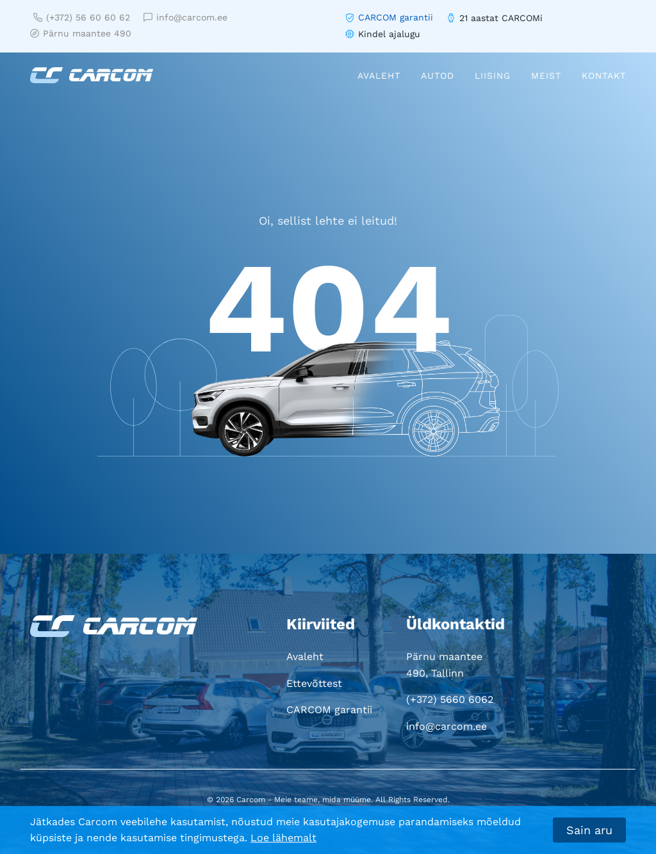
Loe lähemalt (283, 838)
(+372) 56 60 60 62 (81, 17)
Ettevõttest (314, 683)
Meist (546, 75)
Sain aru (589, 830)
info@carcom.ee (185, 17)
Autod (437, 75)
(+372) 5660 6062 (449, 699)
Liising (493, 75)
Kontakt (604, 75)
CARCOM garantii (395, 17)
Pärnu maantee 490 (80, 33)
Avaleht (378, 75)
